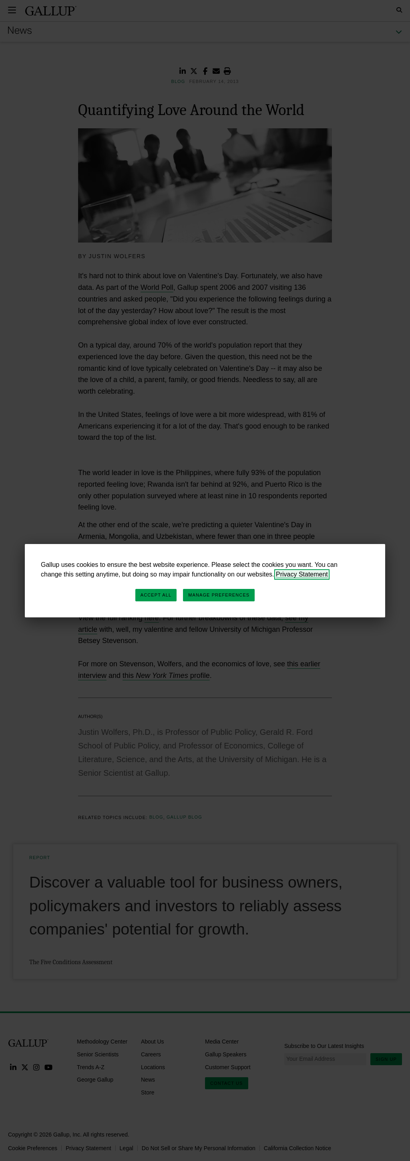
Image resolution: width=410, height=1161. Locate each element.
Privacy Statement (302, 574)
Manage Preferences (218, 595)
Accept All (156, 595)
